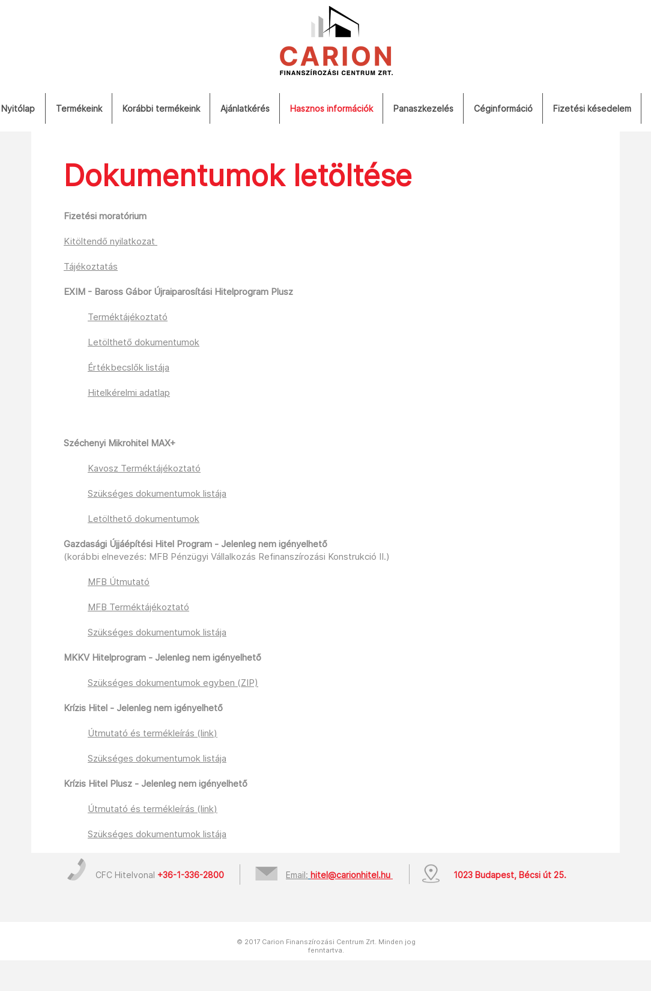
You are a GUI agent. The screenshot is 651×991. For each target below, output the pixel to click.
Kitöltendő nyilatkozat (110, 241)
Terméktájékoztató (128, 317)
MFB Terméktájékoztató (138, 607)
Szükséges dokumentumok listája (157, 632)
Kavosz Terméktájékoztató (144, 468)
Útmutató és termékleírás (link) (152, 733)
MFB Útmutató (119, 581)
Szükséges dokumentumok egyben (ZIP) (173, 682)
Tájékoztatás (91, 266)
